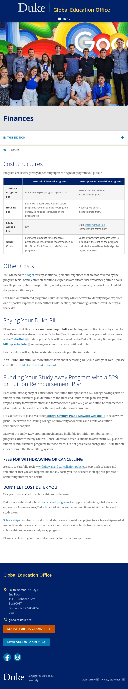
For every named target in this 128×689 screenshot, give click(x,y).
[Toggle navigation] (63, 138)
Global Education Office (27, 575)
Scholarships (11, 520)
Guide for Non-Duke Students (38, 365)
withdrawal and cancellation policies (61, 466)
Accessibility (89, 679)
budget (29, 275)
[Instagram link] (17, 657)
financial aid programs (54, 502)
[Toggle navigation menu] (64, 18)
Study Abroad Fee (95, 224)
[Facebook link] (7, 657)
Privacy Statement (111, 679)
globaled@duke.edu (21, 620)
